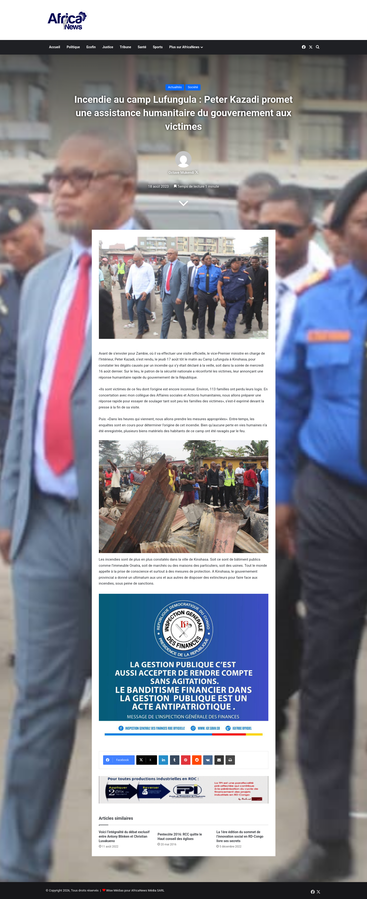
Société (193, 87)
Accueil (54, 47)
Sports (158, 47)
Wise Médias (115, 890)
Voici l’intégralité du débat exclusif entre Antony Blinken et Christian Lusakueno (124, 836)
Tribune (125, 47)
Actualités (175, 87)
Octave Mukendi (181, 173)
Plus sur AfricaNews (184, 47)
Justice (107, 47)
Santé (142, 47)
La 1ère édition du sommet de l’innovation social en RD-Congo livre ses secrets (239, 836)
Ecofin (91, 47)
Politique (73, 47)
